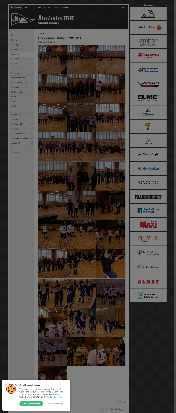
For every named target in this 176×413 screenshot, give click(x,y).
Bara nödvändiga (55, 403)
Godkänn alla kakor (31, 403)
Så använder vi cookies (51, 397)
